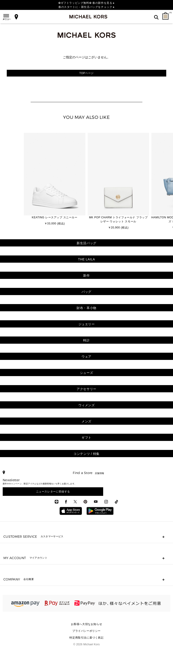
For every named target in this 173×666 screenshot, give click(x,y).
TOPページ (86, 73)
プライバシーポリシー (86, 630)
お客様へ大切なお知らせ (86, 624)
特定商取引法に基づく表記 (86, 637)
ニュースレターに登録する (53, 491)
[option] (54, 179)
